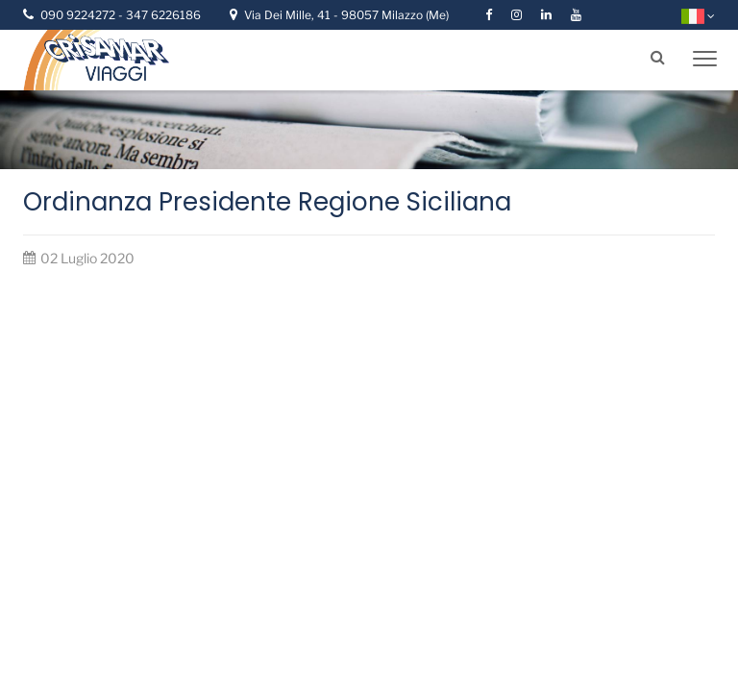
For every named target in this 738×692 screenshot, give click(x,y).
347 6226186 (163, 15)
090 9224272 (79, 15)
